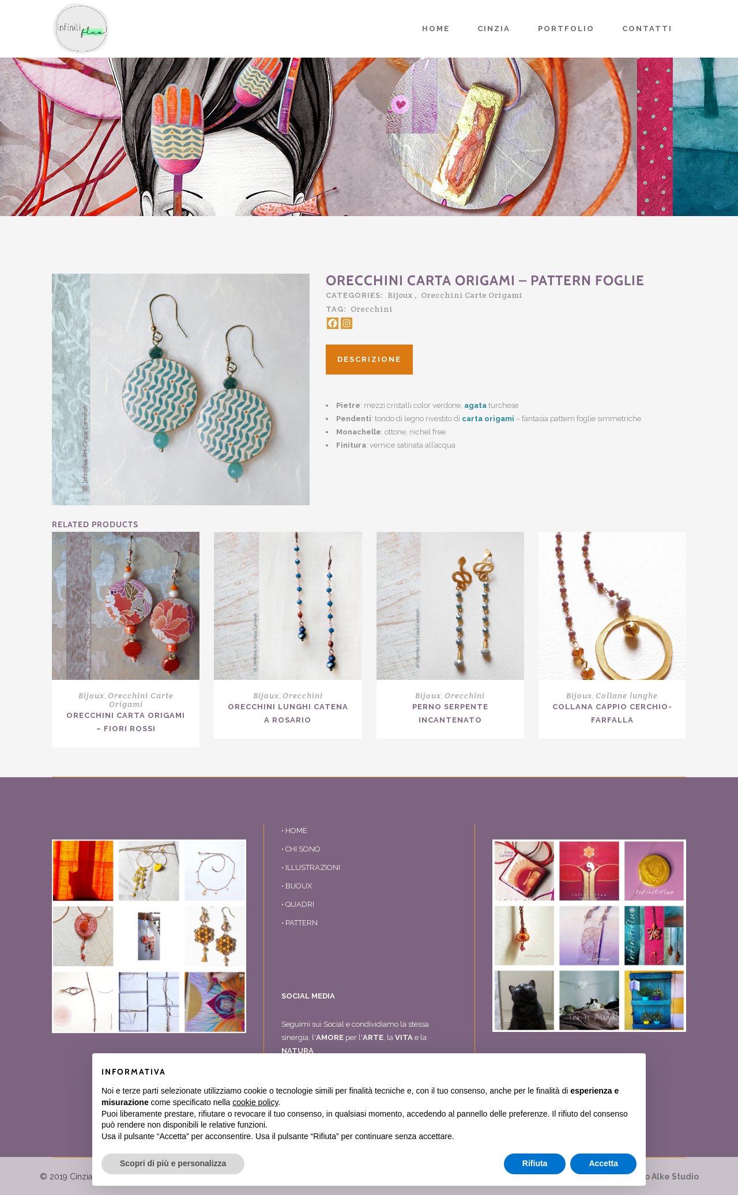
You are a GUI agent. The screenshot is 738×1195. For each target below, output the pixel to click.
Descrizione (369, 359)
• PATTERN (299, 922)
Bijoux (400, 295)
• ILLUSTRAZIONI (310, 867)
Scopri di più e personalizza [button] (173, 1163)
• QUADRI (297, 904)
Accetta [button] (603, 1163)
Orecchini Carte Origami (471, 295)
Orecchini (372, 309)
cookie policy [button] (255, 1102)
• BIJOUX (296, 886)
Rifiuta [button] (535, 1163)
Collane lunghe (627, 695)
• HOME (294, 830)
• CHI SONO (301, 849)
